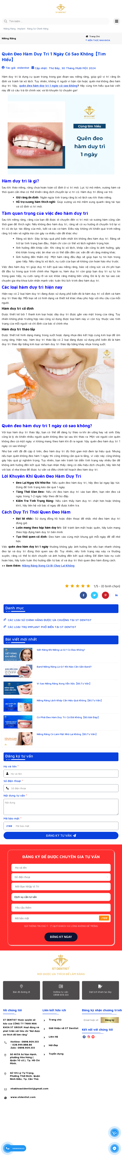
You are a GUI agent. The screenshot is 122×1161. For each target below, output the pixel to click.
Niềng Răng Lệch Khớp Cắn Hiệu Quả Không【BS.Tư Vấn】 (70, 700)
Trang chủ (94, 36)
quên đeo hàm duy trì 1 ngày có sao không (48, 85)
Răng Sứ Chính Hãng (38, 28)
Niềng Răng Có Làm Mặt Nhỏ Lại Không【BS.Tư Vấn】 (67, 734)
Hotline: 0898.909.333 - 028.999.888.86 (25, 1044)
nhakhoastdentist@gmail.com (29, 1088)
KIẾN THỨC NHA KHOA (99, 40)
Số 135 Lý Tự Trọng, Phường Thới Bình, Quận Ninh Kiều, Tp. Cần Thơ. (25, 1076)
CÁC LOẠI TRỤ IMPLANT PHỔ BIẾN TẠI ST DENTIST (42, 627)
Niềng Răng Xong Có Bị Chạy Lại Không (48, 565)
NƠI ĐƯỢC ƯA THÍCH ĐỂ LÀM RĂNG (61, 974)
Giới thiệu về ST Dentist (63, 1028)
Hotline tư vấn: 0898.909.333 (61, 993)
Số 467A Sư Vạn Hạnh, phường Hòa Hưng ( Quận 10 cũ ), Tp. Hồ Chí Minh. (25, 1059)
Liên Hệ (53, 1036)
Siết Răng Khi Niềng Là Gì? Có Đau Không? (61, 649)
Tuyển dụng (56, 1053)
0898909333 (18, 1148)
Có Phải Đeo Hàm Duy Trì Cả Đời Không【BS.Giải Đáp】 (68, 717)
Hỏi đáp (53, 1045)
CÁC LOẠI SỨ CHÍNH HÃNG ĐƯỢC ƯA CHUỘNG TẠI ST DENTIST (50, 620)
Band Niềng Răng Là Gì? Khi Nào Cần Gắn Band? (64, 666)
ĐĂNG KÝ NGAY (61, 937)
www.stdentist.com (23, 1097)
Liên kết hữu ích (54, 1010)
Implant (21, 28)
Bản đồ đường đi (21, 992)
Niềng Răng (10, 28)
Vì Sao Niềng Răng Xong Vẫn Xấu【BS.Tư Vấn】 (64, 683)
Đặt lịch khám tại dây (100, 992)
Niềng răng (9, 38)
